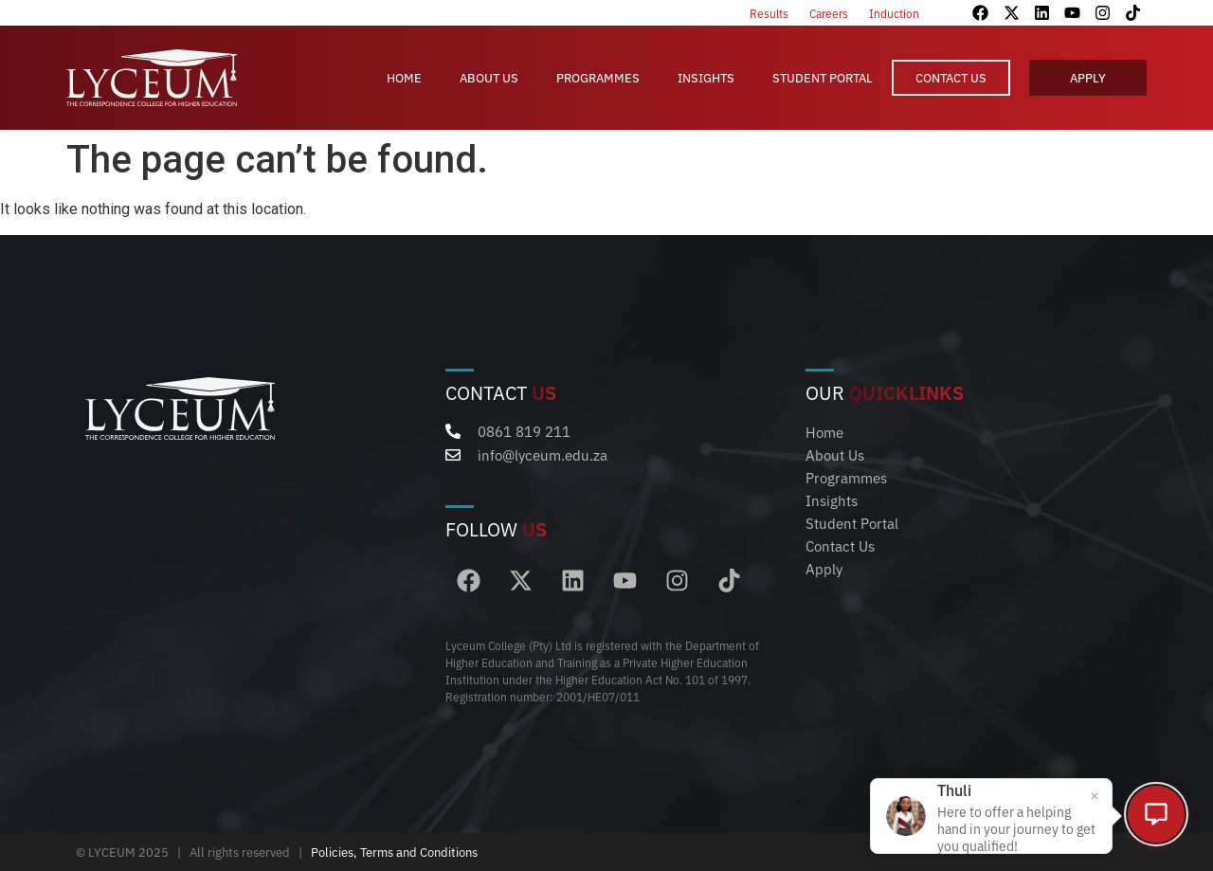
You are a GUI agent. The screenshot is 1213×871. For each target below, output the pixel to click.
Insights (706, 77)
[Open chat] (1156, 814)
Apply (1088, 77)
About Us (489, 77)
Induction (894, 13)
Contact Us (951, 77)
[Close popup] (1090, 794)
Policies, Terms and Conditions (394, 853)
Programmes (598, 77)
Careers (828, 13)
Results (769, 13)
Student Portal (822, 77)
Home (404, 77)
